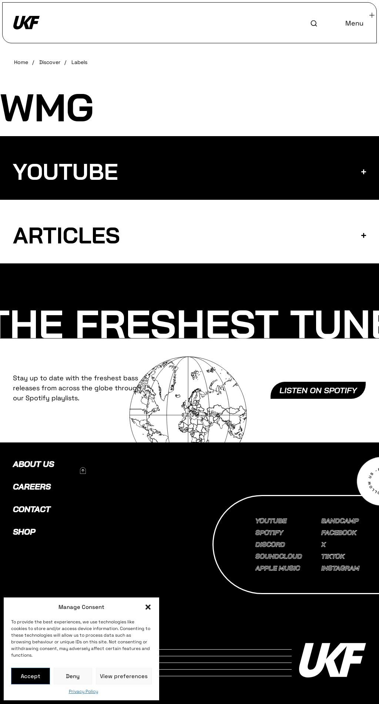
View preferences (124, 676)
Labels (79, 62)
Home (21, 62)
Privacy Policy (83, 691)
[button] (148, 607)
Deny (73, 676)
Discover (49, 62)
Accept (30, 676)
